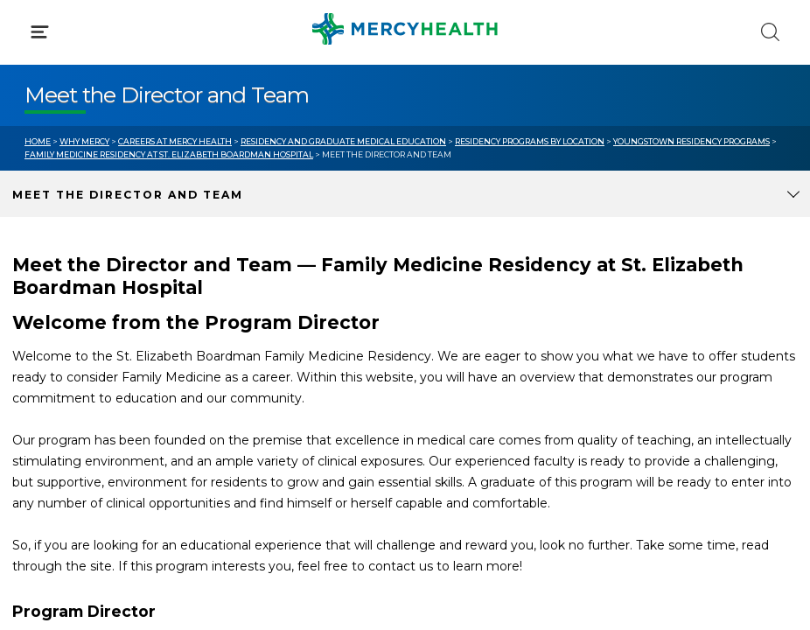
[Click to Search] (770, 32)
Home (37, 141)
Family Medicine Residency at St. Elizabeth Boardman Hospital (168, 154)
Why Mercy (84, 141)
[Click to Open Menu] (39, 32)
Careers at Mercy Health (175, 141)
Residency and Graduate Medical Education (343, 141)
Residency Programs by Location (529, 141)
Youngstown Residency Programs (691, 141)
